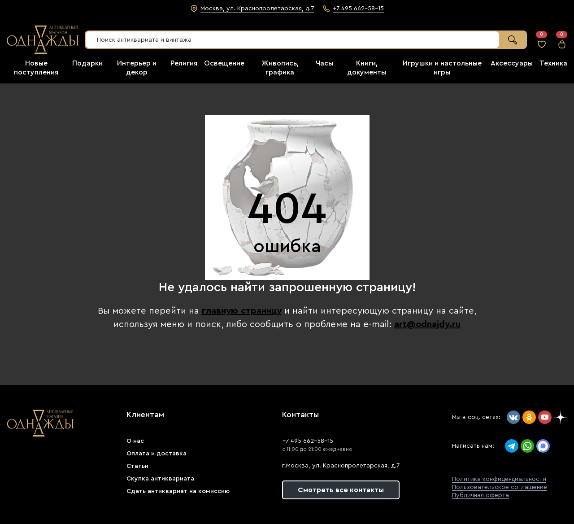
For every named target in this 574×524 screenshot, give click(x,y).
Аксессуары (512, 63)
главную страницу (242, 310)
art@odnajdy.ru (427, 324)
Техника (553, 63)
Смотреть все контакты (341, 489)
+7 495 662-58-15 (307, 441)
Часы (324, 63)
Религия (183, 63)
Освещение (224, 63)
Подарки (87, 63)
